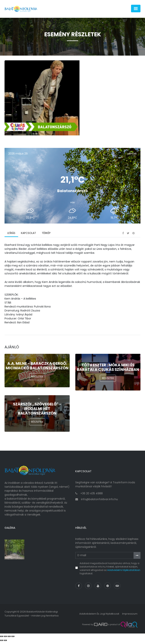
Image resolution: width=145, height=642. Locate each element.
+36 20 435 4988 (91, 494)
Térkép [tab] (46, 233)
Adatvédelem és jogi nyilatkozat (99, 614)
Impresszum (129, 614)
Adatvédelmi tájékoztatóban (123, 570)
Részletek (37, 377)
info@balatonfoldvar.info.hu (99, 499)
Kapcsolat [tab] (28, 233)
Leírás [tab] (11, 233)
